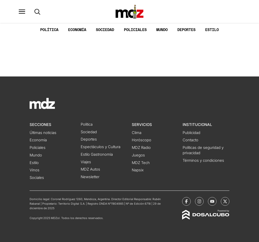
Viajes (86, 162)
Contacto (190, 140)
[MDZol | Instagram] (199, 201)
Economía (77, 30)
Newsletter (90, 177)
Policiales (135, 30)
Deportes (186, 30)
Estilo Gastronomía (97, 154)
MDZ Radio (141, 147)
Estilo (212, 30)
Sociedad (105, 30)
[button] (22, 11)
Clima (136, 132)
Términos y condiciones (203, 160)
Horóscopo (141, 140)
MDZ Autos (90, 169)
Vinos (34, 170)
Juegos (138, 155)
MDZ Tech (141, 162)
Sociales (37, 177)
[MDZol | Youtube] (212, 201)
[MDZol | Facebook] (186, 201)
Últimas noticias (43, 132)
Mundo (162, 30)
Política (49, 30)
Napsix (138, 170)
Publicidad (191, 132)
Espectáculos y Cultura (100, 147)
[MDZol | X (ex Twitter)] (225, 201)
